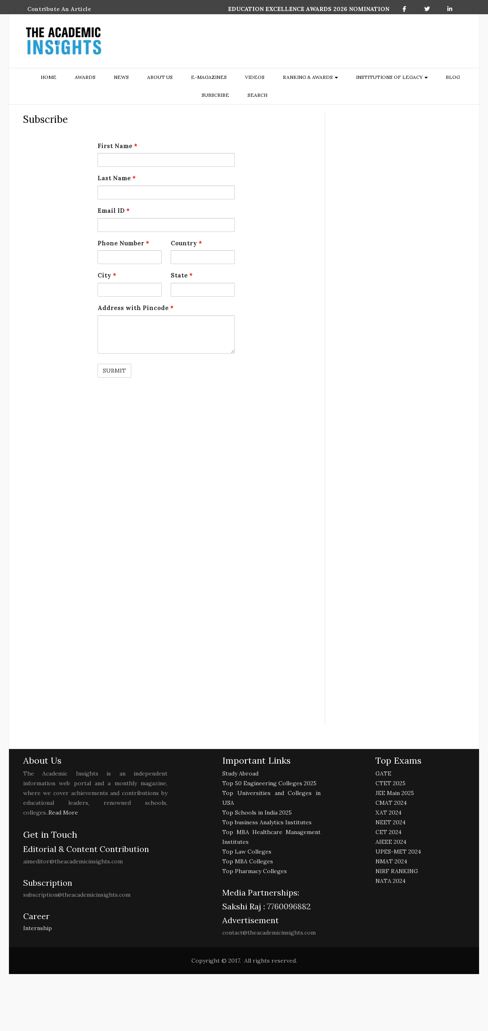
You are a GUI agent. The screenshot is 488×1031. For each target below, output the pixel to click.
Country (186, 243)
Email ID (114, 210)
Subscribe (215, 95)
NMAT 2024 (391, 861)
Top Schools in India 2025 (257, 812)
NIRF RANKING (396, 871)
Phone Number (123, 243)
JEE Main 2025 (394, 793)
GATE (383, 773)
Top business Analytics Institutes (267, 822)
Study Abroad (240, 773)
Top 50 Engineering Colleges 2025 (269, 783)
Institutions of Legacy (389, 77)
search (257, 95)
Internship (37, 928)
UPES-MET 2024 (398, 851)
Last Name (117, 178)
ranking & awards (308, 77)
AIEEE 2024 (390, 841)
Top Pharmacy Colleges (254, 871)
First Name (117, 146)
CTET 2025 (390, 783)
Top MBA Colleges (247, 861)
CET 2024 (388, 832)
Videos (255, 77)
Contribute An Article (59, 9)
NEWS (121, 77)
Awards (85, 77)
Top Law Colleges (246, 851)
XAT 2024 (388, 812)
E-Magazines (209, 77)
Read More (63, 812)
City (107, 275)
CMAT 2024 (391, 802)
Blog (453, 77)
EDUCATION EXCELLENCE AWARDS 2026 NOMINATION (308, 9)
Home (48, 77)
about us (160, 77)
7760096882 (288, 906)
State (182, 275)
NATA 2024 (390, 881)
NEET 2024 (390, 822)
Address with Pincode (136, 308)
